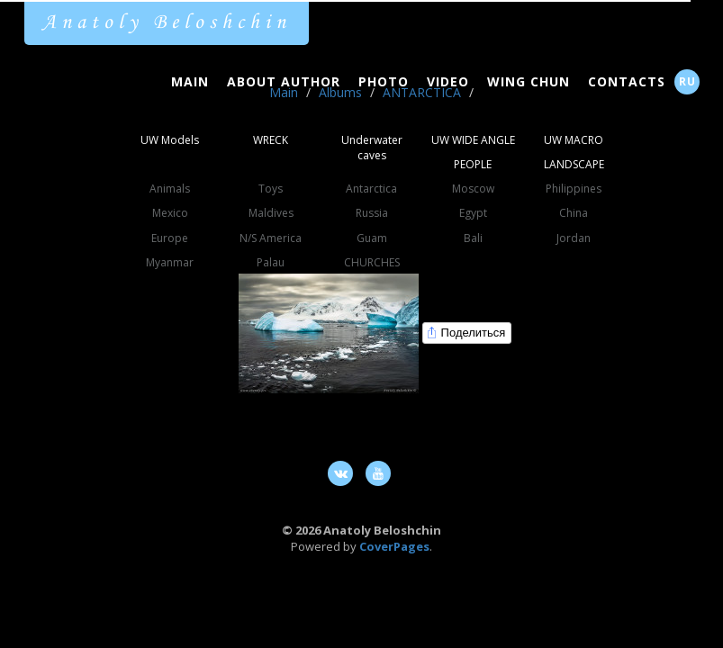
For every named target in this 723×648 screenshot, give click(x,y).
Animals (169, 188)
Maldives (271, 212)
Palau (271, 262)
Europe (169, 238)
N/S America (270, 238)
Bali (473, 238)
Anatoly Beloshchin (166, 22)
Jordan (573, 238)
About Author (283, 81)
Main (190, 81)
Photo (383, 81)
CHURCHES (372, 262)
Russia (372, 212)
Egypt (473, 212)
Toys (270, 188)
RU (687, 81)
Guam (372, 238)
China (573, 212)
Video (448, 81)
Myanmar (170, 262)
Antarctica (371, 188)
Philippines (573, 188)
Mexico (170, 212)
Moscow (473, 188)
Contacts (626, 81)
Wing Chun (528, 81)
